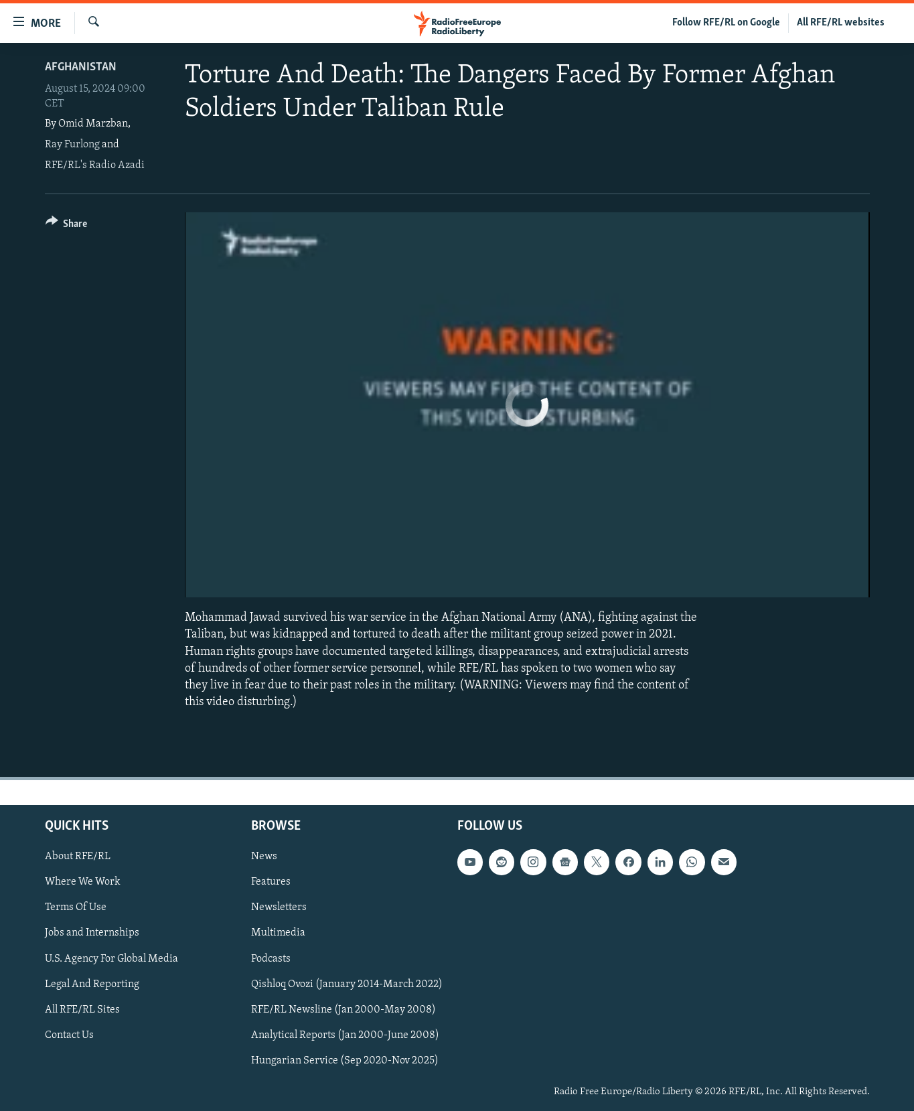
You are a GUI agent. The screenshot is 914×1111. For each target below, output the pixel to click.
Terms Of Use (75, 908)
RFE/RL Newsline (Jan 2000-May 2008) (343, 1010)
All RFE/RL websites (841, 22)
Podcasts (271, 959)
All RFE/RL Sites (82, 1010)
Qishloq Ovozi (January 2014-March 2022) (347, 984)
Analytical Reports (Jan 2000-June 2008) (345, 1035)
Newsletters (279, 908)
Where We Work (83, 882)
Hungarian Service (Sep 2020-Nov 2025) (345, 1060)
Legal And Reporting (92, 984)
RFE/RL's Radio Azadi (95, 165)
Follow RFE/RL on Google (726, 22)
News (264, 857)
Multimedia (278, 933)
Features (271, 882)
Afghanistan (81, 67)
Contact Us (69, 1035)
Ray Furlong (72, 144)
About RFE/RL (77, 857)
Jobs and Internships (92, 933)
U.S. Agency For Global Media (111, 959)
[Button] (67, 226)
